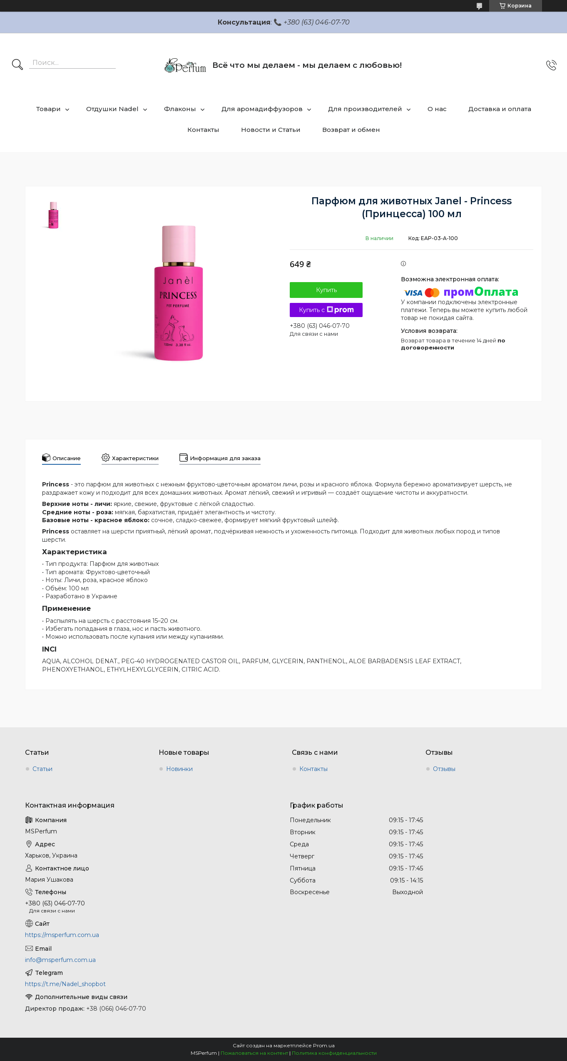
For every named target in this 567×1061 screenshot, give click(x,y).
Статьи (42, 769)
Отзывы (444, 769)
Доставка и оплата (499, 109)
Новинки (179, 769)
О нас (437, 109)
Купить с (326, 310)
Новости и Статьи (271, 130)
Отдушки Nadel (112, 109)
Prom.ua (324, 1045)
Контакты (203, 130)
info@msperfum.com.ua (60, 960)
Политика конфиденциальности (334, 1053)
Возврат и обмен (351, 130)
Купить (326, 290)
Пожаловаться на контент (254, 1053)
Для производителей (365, 109)
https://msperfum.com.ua (62, 935)
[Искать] (17, 65)
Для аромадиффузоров (262, 109)
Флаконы (180, 109)
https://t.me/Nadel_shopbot (65, 984)
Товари (48, 109)
